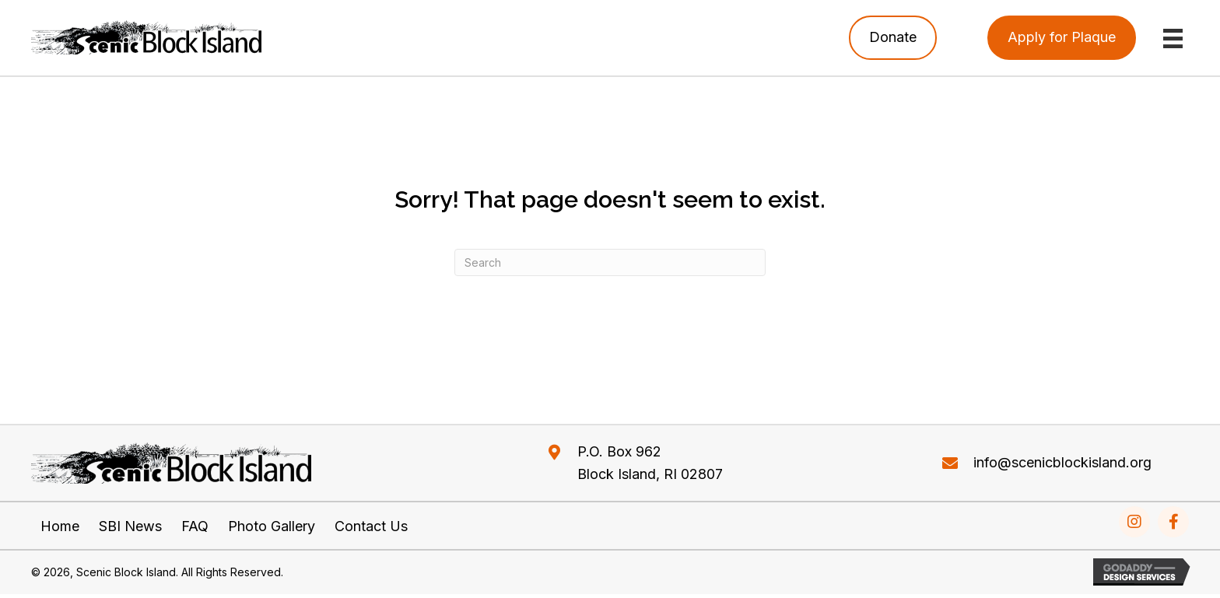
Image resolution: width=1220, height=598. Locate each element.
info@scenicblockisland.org (1062, 462)
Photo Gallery (271, 526)
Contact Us (371, 526)
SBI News (130, 526)
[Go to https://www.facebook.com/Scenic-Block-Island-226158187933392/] (1173, 521)
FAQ (195, 526)
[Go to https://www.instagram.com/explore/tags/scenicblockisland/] (1134, 521)
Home (59, 526)
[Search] (610, 262)
